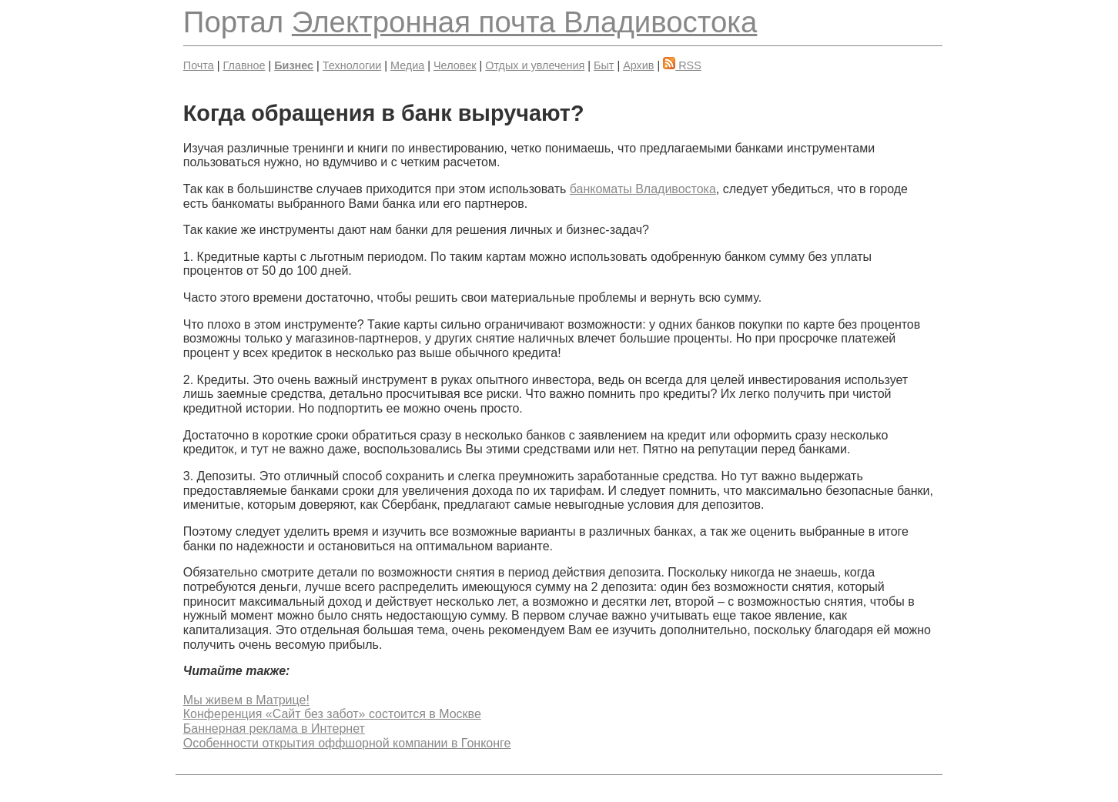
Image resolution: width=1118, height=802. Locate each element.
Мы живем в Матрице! (246, 700)
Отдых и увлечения (534, 65)
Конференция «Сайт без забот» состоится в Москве (332, 713)
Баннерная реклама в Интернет (274, 728)
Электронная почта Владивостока (524, 21)
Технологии (352, 65)
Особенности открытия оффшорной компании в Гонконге (347, 743)
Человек (454, 65)
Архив (638, 65)
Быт (604, 65)
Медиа (407, 65)
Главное (244, 65)
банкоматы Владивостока (643, 188)
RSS (682, 65)
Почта (198, 65)
